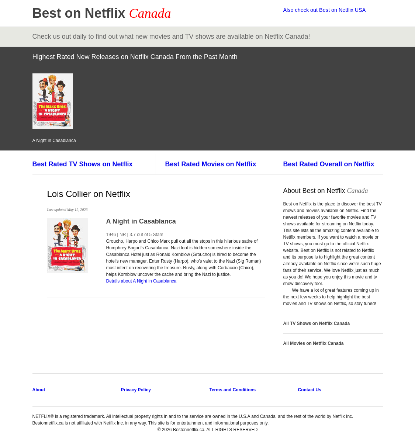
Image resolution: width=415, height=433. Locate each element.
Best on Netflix (101, 13)
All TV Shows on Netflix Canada (316, 323)
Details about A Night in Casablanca (141, 281)
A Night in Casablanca (141, 221)
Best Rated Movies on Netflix (210, 164)
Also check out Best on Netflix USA (324, 10)
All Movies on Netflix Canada (313, 343)
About (38, 389)
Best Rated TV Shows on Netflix (82, 164)
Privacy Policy (136, 389)
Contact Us (309, 389)
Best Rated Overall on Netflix (328, 164)
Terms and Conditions (233, 389)
